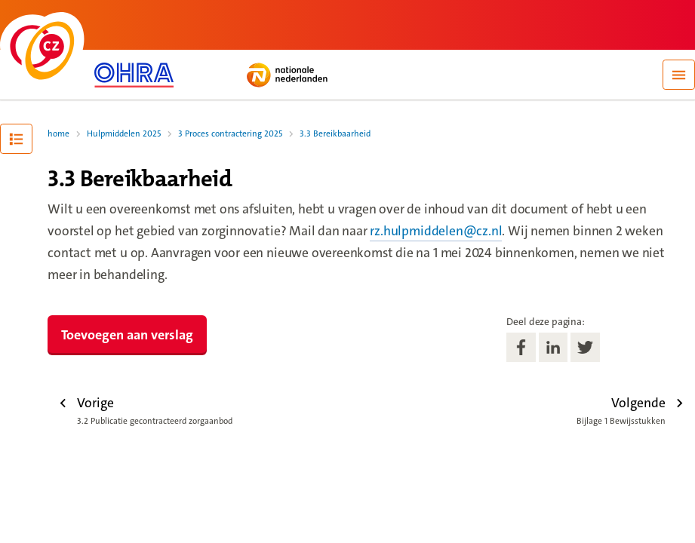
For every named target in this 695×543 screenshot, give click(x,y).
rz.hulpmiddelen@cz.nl (436, 231)
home (58, 134)
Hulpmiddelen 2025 (124, 134)
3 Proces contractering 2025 (230, 134)
